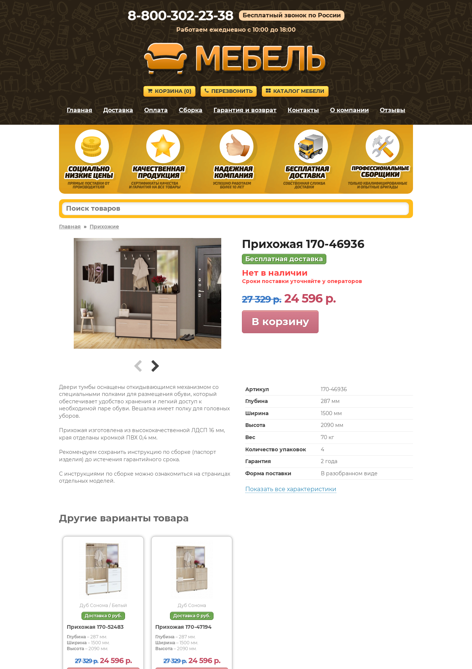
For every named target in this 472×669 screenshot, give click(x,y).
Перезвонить (229, 91)
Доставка (118, 110)
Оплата (156, 110)
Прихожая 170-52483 (95, 627)
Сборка (190, 110)
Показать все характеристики (290, 489)
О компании (349, 110)
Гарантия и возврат (245, 110)
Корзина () (169, 91)
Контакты (303, 110)
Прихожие (104, 226)
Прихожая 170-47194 (183, 627)
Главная (79, 110)
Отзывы (392, 110)
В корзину (280, 321)
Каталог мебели (295, 91)
